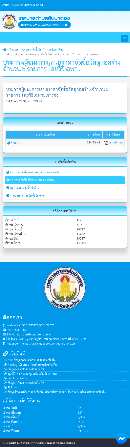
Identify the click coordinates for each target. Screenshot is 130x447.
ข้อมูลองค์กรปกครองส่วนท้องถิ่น (24, 369)
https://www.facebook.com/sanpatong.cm (48, 343)
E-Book (10, 387)
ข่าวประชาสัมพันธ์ (16, 378)
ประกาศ (15, 143)
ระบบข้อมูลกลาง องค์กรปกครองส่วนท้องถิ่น (30, 360)
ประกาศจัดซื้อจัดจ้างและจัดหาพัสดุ (43, 49)
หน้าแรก (10, 49)
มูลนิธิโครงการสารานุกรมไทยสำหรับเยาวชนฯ (30, 373)
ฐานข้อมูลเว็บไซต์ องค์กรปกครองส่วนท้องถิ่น (30, 364)
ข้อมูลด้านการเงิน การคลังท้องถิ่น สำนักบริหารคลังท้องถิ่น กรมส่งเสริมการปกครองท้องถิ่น (55, 392)
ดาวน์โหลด (113, 142)
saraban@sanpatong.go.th (34, 334)
